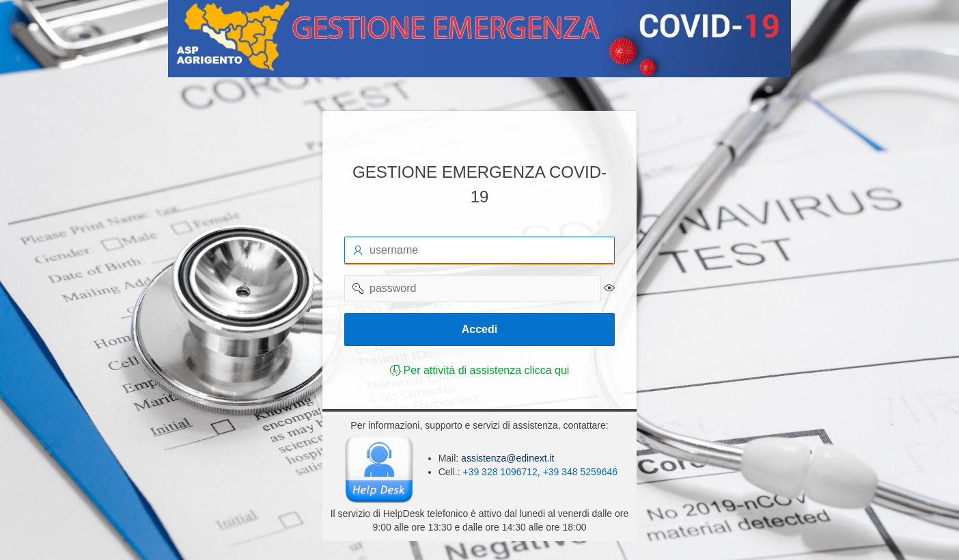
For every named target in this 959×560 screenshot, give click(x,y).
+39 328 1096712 (499, 471)
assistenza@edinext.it (506, 458)
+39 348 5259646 (580, 471)
